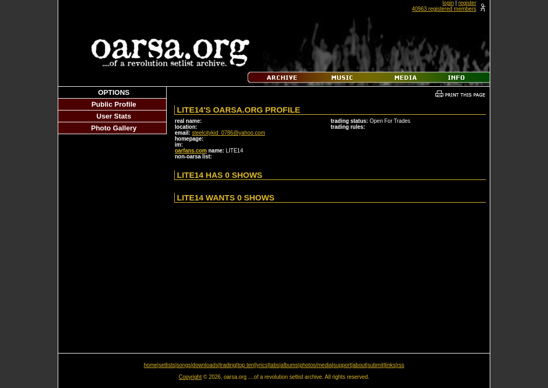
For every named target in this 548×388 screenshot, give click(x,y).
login (448, 3)
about (359, 365)
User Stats (114, 116)
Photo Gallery (114, 128)
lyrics (261, 365)
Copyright (190, 377)
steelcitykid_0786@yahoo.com (228, 133)
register (467, 3)
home (150, 365)
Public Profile (113, 104)
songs (183, 365)
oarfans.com (191, 151)
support (342, 365)
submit (375, 365)
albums (289, 365)
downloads (205, 365)
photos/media (315, 365)
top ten (245, 365)
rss (400, 365)
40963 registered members (444, 9)
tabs (274, 365)
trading (228, 365)
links (390, 365)
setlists (167, 365)
